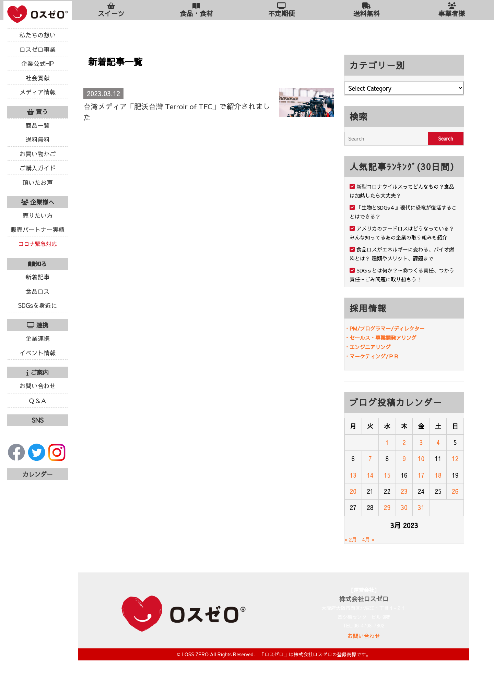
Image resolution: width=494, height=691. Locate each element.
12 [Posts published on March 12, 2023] (455, 458)
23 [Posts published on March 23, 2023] (404, 491)
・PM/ (352, 328)
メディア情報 (38, 92)
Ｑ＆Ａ (37, 400)
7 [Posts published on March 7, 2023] (370, 458)
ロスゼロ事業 (38, 49)
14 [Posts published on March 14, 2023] (370, 475)
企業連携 (37, 338)
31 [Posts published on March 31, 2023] (421, 507)
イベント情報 (38, 352)
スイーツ (111, 10)
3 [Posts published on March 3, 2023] (421, 442)
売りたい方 (38, 215)
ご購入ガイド (38, 168)
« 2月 (350, 539)
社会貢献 (37, 78)
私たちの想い (38, 35)
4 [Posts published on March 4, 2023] (438, 442)
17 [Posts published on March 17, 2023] (421, 475)
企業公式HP (37, 63)
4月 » (368, 539)
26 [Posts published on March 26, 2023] (455, 491)
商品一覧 (37, 125)
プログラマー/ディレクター (392, 328)
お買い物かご (38, 153)
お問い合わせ (38, 385)
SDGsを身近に (37, 305)
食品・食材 (196, 10)
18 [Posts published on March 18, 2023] (438, 475)
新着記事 (37, 276)
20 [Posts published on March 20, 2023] (353, 491)
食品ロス (37, 291)
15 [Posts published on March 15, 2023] (387, 475)
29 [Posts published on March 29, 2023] (387, 507)
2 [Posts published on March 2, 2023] (404, 442)
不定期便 (281, 10)
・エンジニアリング (367, 346)
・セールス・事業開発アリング (380, 337)
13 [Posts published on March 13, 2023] (353, 475)
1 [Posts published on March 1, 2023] (387, 442)
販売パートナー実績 (37, 229)
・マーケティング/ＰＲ (371, 356)
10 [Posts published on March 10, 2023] (421, 458)
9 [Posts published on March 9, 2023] (404, 458)
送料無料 (37, 139)
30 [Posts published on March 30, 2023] (404, 507)
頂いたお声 (38, 182)
